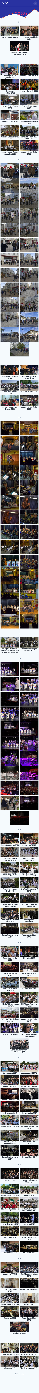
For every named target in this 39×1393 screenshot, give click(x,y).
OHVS (5, 3)
